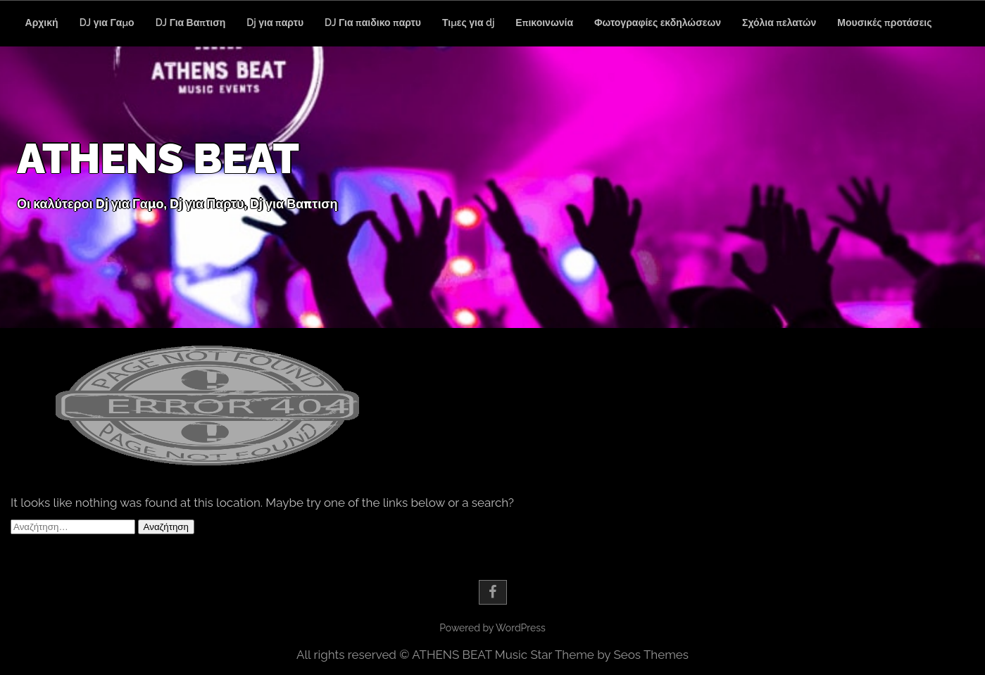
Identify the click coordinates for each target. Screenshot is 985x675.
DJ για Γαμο (107, 22)
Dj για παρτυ (274, 22)
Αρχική (41, 22)
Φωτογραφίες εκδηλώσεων (657, 22)
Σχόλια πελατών (779, 22)
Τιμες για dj (468, 22)
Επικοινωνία (544, 22)
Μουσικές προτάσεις (884, 22)
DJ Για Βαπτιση (191, 22)
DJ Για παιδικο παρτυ (373, 22)
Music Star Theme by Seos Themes (592, 655)
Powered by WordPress (492, 627)
